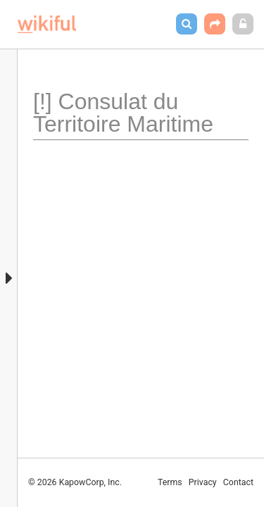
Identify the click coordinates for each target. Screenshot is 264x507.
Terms (170, 482)
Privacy (203, 482)
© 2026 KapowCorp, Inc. (75, 482)
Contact (238, 482)
